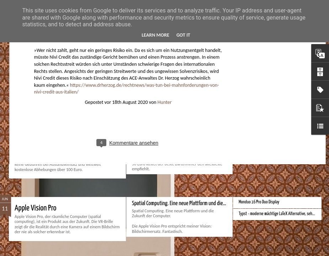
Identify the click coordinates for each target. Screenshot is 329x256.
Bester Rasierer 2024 (152, 121)
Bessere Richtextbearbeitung (261, 142)
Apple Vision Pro (36, 208)
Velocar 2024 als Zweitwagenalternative (269, 131)
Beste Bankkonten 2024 (46, 125)
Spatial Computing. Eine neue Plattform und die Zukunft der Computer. (200, 204)
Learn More (155, 35)
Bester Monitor (250, 119)
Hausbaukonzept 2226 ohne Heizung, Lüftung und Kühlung (283, 154)
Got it (183, 35)
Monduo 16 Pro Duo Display (259, 202)
